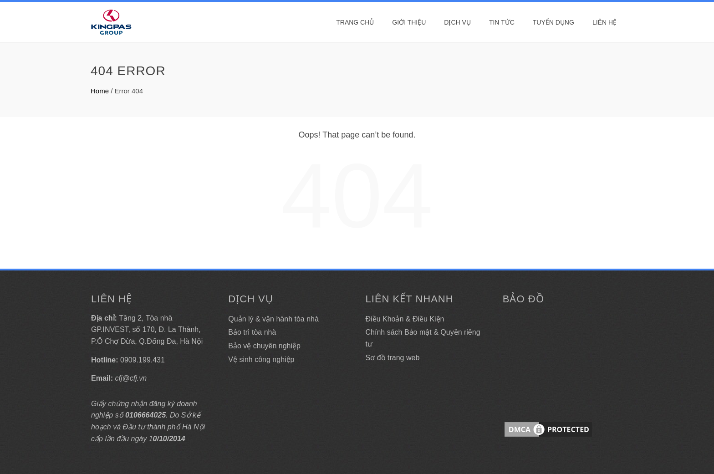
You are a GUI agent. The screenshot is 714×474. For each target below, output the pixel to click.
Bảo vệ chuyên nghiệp (264, 346)
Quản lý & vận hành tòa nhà (273, 319)
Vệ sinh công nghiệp (261, 359)
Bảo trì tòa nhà (252, 332)
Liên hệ (604, 22)
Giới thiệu (409, 22)
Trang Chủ (355, 22)
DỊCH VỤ (457, 22)
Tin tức (502, 22)
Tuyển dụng (553, 22)
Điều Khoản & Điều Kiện (405, 319)
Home (100, 91)
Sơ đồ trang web (393, 358)
